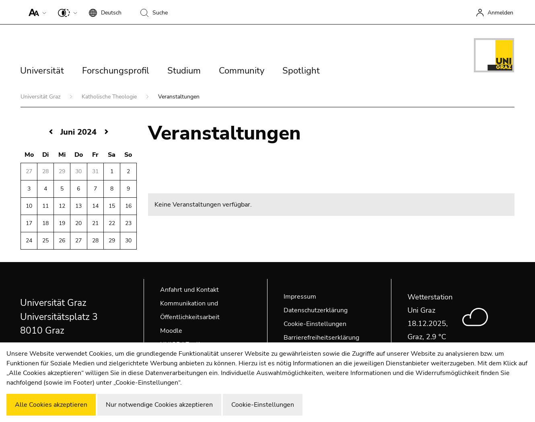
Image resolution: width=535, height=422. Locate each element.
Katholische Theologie (110, 96)
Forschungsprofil (115, 71)
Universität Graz (41, 96)
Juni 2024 (78, 132)
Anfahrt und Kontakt (189, 289)
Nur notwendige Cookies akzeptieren (159, 404)
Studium (184, 71)
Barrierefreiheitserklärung (321, 337)
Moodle (171, 330)
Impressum (300, 296)
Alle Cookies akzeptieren (51, 404)
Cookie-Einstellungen (315, 324)
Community (241, 71)
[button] (35, 12)
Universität (42, 71)
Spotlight (301, 71)
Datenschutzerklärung (316, 310)
